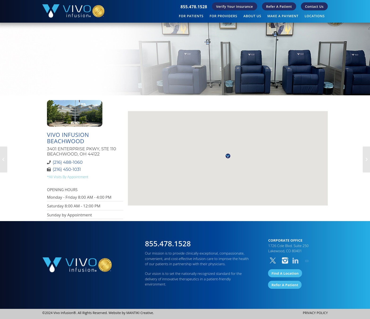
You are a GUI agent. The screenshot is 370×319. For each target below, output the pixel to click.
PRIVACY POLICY (315, 313)
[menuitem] (194, 6)
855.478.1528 (194, 6)
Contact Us (314, 6)
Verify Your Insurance (234, 6)
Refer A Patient (279, 6)
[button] (228, 156)
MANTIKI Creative (139, 313)
